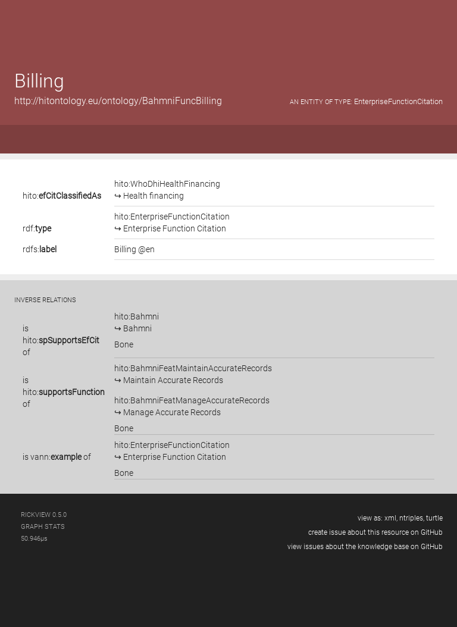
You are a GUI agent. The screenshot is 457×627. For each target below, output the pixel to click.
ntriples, (411, 518)
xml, (390, 518)
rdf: (37, 228)
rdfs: (40, 249)
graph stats (43, 527)
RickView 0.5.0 (44, 515)
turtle (434, 518)
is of (61, 340)
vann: (56, 457)
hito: (62, 195)
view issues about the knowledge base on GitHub (365, 547)
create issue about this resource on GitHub (375, 532)
